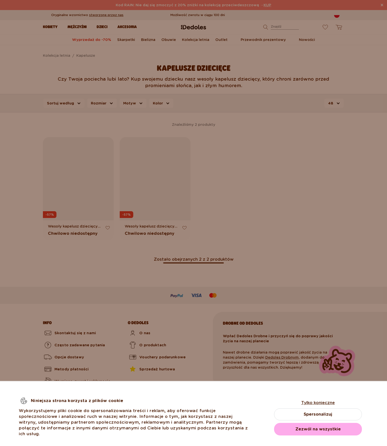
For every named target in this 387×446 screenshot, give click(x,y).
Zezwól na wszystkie (318, 429)
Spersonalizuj (318, 414)
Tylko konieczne (318, 402)
